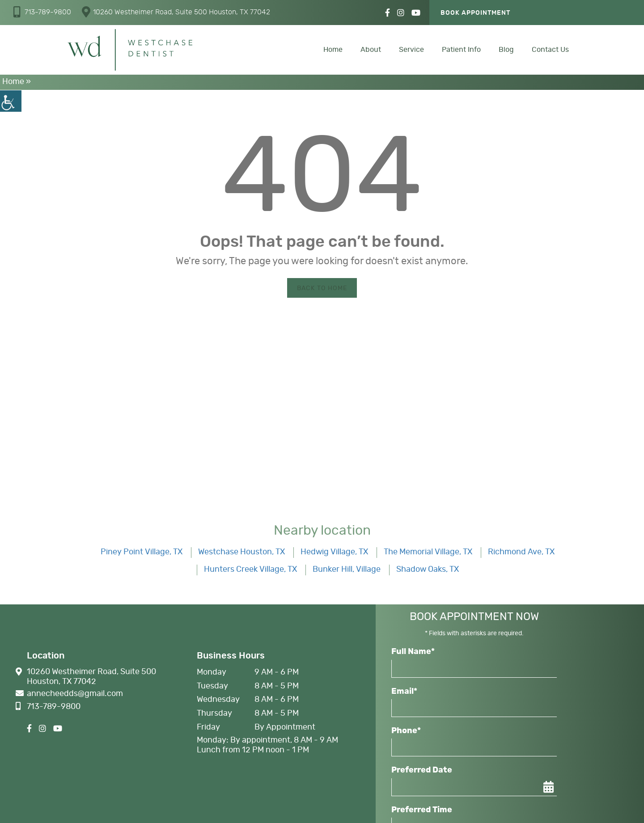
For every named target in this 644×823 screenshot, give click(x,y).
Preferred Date (421, 770)
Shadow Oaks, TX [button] (427, 570)
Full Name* (413, 652)
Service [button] (411, 49)
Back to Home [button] (322, 288)
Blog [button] (506, 49)
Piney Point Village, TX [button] (141, 552)
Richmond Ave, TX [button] (521, 552)
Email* (404, 692)
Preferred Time (421, 810)
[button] (10, 101)
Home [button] (333, 49)
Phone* (406, 731)
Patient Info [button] (461, 49)
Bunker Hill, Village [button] (347, 570)
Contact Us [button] (550, 49)
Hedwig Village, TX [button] (334, 552)
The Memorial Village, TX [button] (428, 552)
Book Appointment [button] (475, 13)
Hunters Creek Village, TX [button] (250, 570)
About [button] (370, 49)
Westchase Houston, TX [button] (241, 552)
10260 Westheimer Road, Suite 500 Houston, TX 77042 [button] (176, 11)
